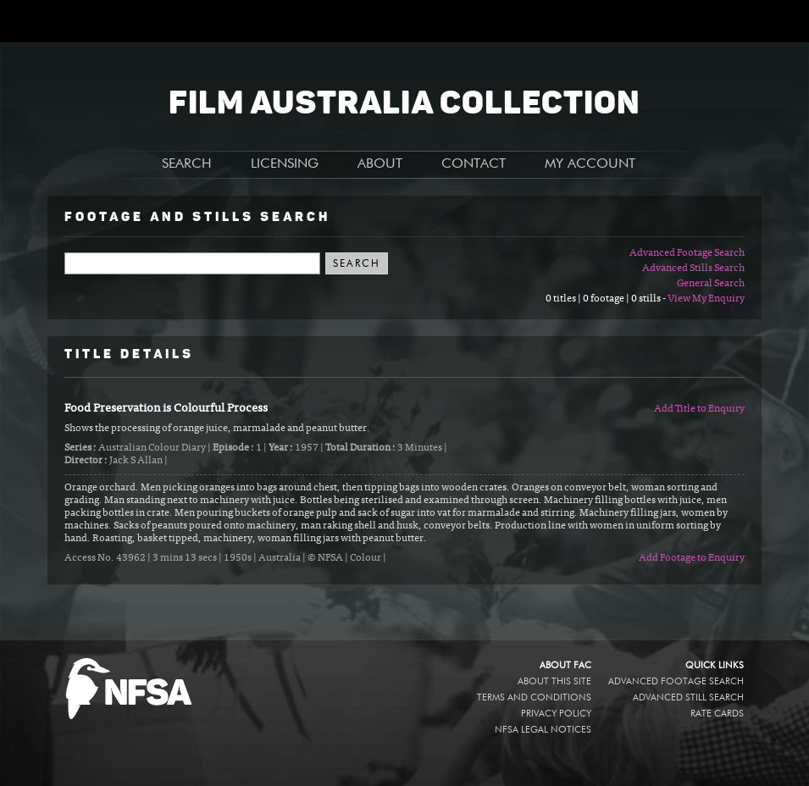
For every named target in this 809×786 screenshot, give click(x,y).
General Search (711, 284)
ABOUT (379, 164)
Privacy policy (556, 713)
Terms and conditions (534, 697)
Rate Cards (717, 713)
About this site (554, 681)
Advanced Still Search (688, 697)
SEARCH (187, 164)
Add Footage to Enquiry (692, 558)
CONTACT (473, 164)
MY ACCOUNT (590, 164)
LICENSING (285, 164)
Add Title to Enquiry (699, 409)
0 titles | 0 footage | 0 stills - (607, 299)
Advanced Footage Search (687, 253)
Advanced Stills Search (693, 268)
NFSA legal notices (543, 729)
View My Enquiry (706, 299)
